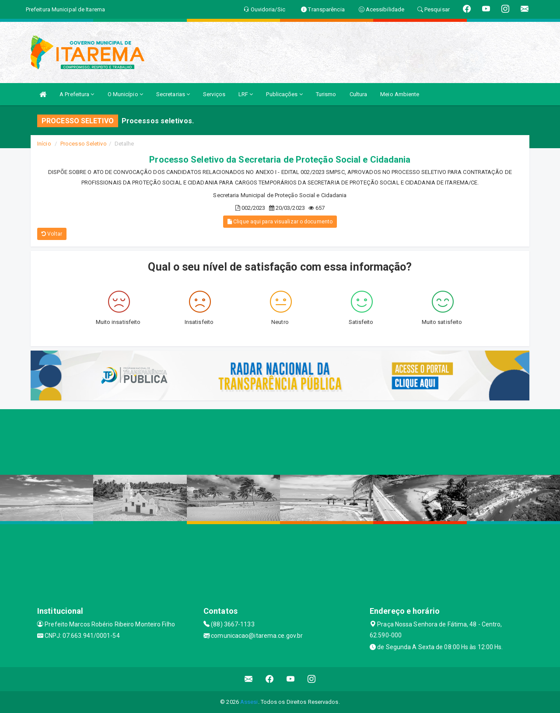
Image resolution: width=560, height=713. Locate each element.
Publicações (284, 94)
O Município (125, 94)
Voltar (52, 234)
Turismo (326, 94)
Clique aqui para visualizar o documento (280, 222)
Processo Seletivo (83, 143)
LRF (245, 94)
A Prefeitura (77, 94)
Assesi (249, 702)
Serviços (214, 94)
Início (44, 143)
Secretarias (173, 94)
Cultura (359, 94)
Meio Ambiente (399, 94)
